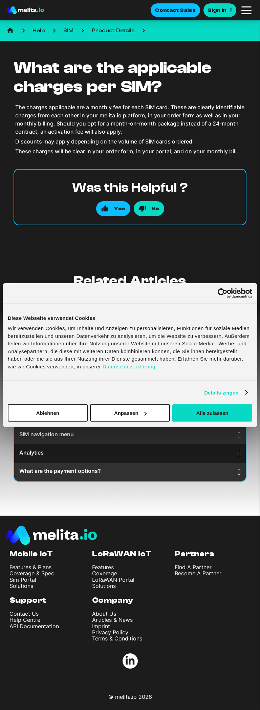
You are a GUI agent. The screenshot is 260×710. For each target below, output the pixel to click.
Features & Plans (30, 567)
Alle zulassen (212, 413)
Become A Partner (198, 573)
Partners (194, 553)
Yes (119, 209)
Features (103, 567)
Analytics (130, 453)
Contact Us (24, 613)
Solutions (21, 585)
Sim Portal (22, 579)
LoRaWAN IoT (121, 553)
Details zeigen (221, 392)
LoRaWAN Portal (113, 579)
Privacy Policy (110, 632)
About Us (104, 613)
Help (38, 30)
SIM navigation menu (130, 435)
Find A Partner (193, 567)
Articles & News (112, 619)
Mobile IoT (31, 553)
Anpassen (130, 413)
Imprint (101, 626)
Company (112, 600)
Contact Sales (175, 10)
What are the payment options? (130, 471)
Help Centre (24, 619)
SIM (68, 30)
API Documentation (34, 626)
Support (27, 600)
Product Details (113, 30)
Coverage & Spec (31, 573)
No (155, 209)
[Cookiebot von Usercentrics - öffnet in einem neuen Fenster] (222, 293)
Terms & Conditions (117, 638)
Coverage (104, 573)
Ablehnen (47, 413)
